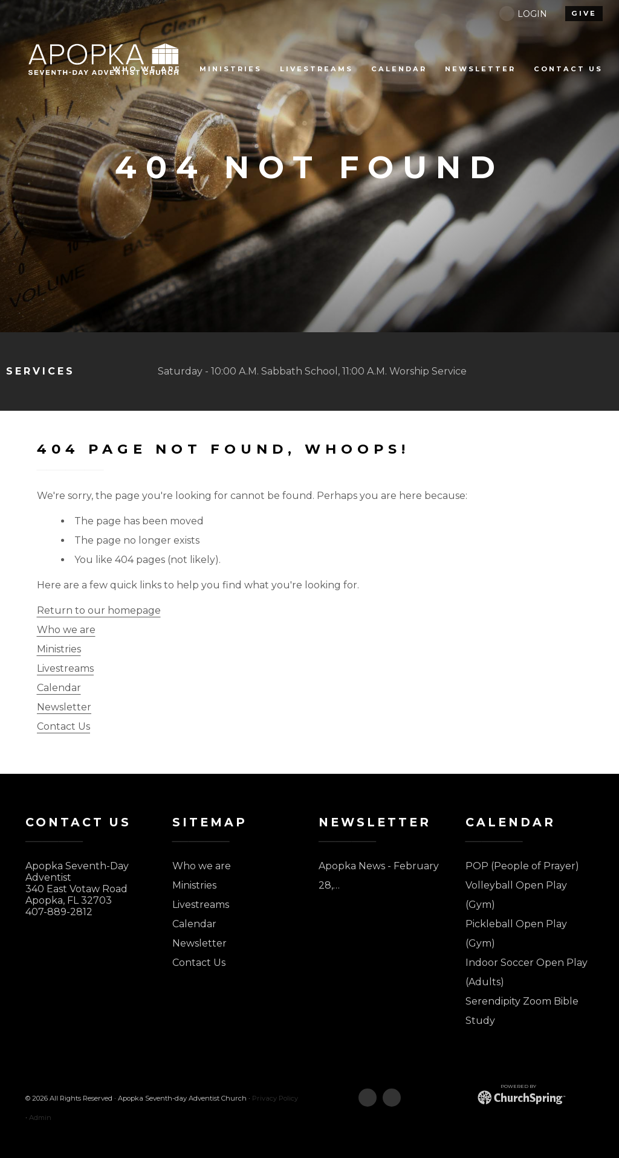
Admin (40, 1117)
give (584, 13)
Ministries (59, 649)
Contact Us (63, 726)
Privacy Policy (275, 1098)
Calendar (59, 687)
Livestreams (65, 668)
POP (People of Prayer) (522, 866)
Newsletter (64, 707)
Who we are (66, 629)
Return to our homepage (99, 610)
